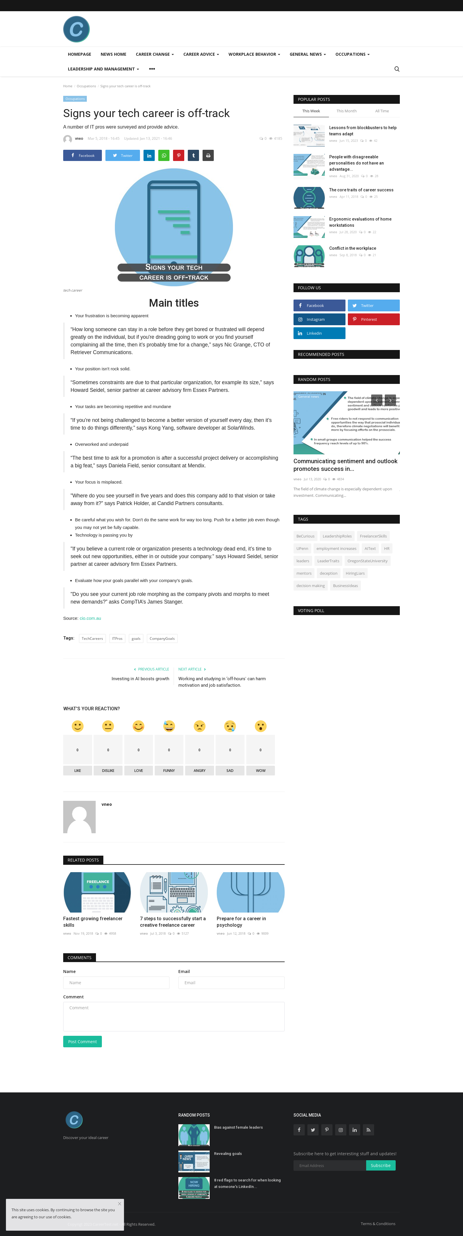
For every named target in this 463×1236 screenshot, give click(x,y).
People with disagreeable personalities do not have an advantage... (356, 163)
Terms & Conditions (378, 1223)
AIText (370, 548)
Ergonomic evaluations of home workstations (360, 222)
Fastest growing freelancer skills (93, 922)
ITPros (117, 638)
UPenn (302, 548)
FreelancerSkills (373, 536)
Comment (73, 997)
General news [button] (308, 54)
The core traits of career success (361, 190)
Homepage (79, 54)
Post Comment (82, 1041)
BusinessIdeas (345, 585)
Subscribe (381, 1165)
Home (67, 86)
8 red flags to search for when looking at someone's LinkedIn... (247, 1183)
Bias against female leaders (238, 1127)
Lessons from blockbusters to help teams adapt (363, 130)
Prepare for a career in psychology (241, 922)
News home (113, 54)
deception (329, 573)
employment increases (336, 548)
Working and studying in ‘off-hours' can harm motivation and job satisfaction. (222, 682)
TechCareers (92, 638)
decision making (310, 585)
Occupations (86, 86)
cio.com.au (90, 618)
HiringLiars (355, 573)
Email (184, 971)
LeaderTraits (328, 560)
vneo (73, 139)
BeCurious (305, 536)
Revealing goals (228, 1153)
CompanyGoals (162, 638)
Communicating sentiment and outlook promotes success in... (345, 465)
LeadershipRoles (337, 536)
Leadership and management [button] (103, 69)
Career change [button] (155, 54)
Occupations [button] (352, 54)
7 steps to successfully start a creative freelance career (173, 922)
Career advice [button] (201, 54)
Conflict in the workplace (352, 248)
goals (136, 638)
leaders (302, 560)
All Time (382, 111)
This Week (311, 111)
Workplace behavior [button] (254, 54)
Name (69, 971)
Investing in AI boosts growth (140, 678)
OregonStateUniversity (368, 560)
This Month (347, 111)
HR (386, 548)
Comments (80, 957)
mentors (304, 573)
